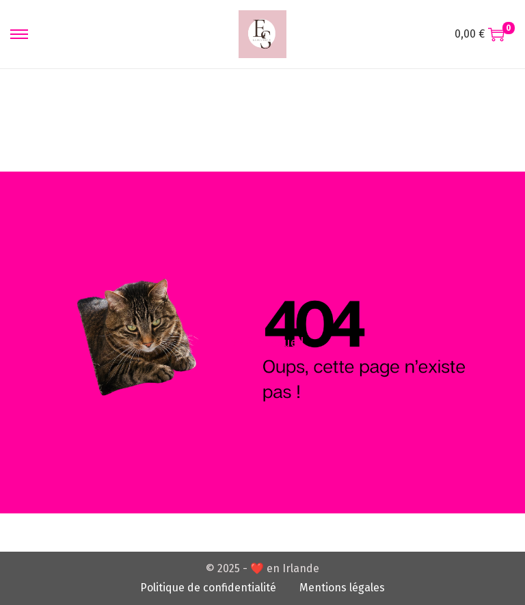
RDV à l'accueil (262, 342)
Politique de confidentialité (208, 587)
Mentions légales (342, 587)
